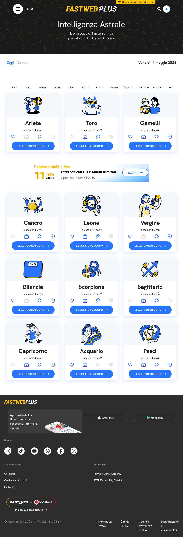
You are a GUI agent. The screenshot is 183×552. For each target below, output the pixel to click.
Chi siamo (9, 455)
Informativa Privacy (104, 505)
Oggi (10, 62)
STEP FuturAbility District (108, 461)
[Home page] (91, 9)
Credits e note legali (15, 461)
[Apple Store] (106, 399)
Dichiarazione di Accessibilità (170, 507)
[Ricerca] (160, 9)
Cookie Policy (125, 505)
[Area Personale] (166, 9)
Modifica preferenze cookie (145, 507)
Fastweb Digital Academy (107, 455)
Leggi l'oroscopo (31, 127)
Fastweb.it (9, 468)
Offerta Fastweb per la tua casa (138, 2)
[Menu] (23, 9)
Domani (23, 62)
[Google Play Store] (155, 399)
